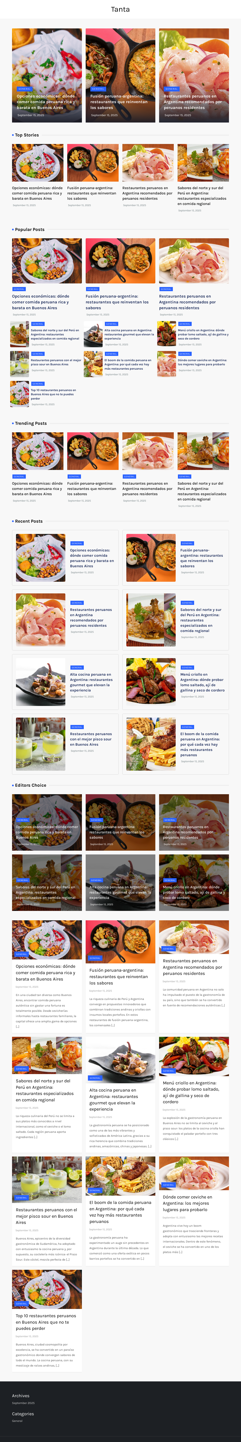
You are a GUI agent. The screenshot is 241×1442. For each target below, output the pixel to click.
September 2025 (23, 1403)
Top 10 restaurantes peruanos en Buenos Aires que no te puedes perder (53, 394)
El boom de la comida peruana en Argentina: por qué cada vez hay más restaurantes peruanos (127, 364)
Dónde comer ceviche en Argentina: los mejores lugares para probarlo (187, 1203)
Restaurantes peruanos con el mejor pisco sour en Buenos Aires (91, 739)
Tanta (120, 9)
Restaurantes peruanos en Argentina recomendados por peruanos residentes (193, 102)
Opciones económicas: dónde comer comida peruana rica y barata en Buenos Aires (46, 102)
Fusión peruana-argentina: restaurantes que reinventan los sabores (119, 102)
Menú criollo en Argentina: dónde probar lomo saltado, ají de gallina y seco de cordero (203, 334)
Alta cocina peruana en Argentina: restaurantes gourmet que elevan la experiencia (129, 334)
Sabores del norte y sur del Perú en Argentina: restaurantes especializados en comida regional (55, 334)
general (25, 89)
